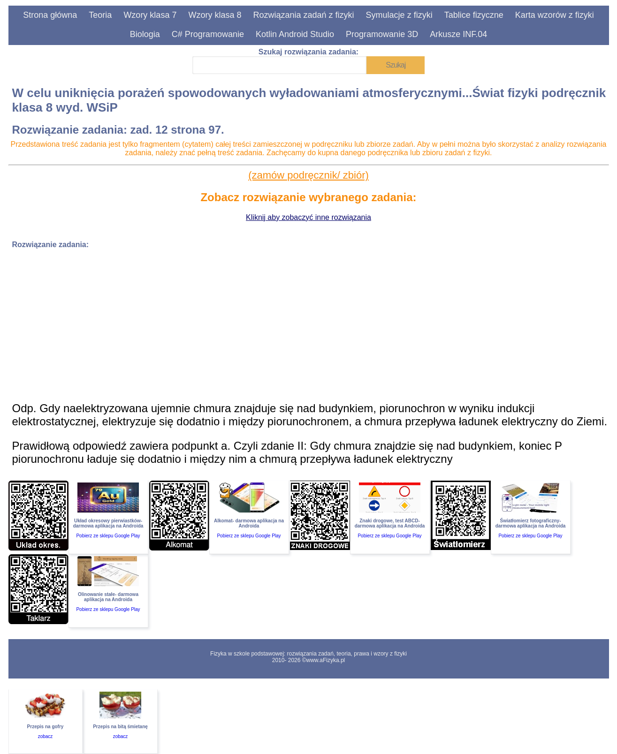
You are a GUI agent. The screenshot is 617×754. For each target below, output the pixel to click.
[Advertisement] (293, 322)
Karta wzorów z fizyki (554, 15)
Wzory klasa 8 (214, 15)
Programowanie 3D (382, 34)
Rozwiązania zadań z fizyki (303, 15)
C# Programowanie (208, 34)
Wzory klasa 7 (149, 15)
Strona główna (50, 15)
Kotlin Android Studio (295, 34)
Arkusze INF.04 (458, 34)
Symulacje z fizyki (399, 15)
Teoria (100, 15)
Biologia (145, 34)
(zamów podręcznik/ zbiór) (308, 175)
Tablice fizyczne (473, 15)
